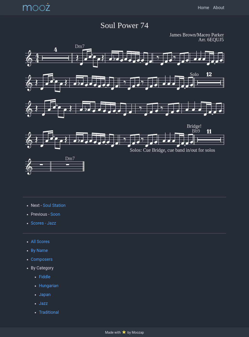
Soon (55, 214)
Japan (45, 294)
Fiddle (44, 276)
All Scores (40, 241)
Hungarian (48, 285)
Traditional (49, 312)
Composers (42, 259)
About (218, 7)
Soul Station (54, 205)
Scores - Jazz (43, 223)
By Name (39, 250)
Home (203, 7)
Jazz (43, 303)
